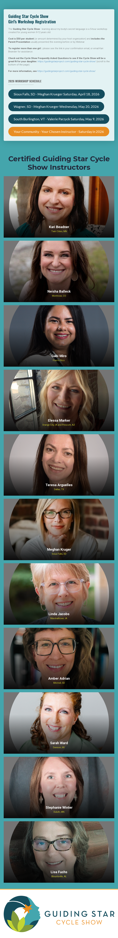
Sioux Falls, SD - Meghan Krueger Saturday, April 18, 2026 (56, 94)
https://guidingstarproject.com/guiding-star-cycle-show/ (67, 61)
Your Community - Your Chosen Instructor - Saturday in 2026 (59, 131)
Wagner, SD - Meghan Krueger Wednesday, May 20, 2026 (56, 106)
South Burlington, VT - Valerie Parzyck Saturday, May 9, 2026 (59, 119)
